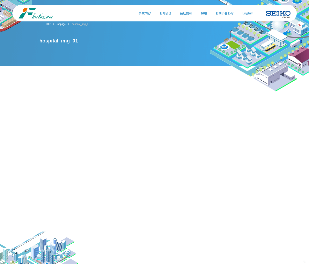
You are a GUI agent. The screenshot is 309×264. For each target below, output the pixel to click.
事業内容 (145, 13)
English (247, 13)
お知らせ (165, 13)
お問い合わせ (225, 13)
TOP (48, 24)
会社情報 (186, 13)
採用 (204, 13)
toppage (61, 24)
